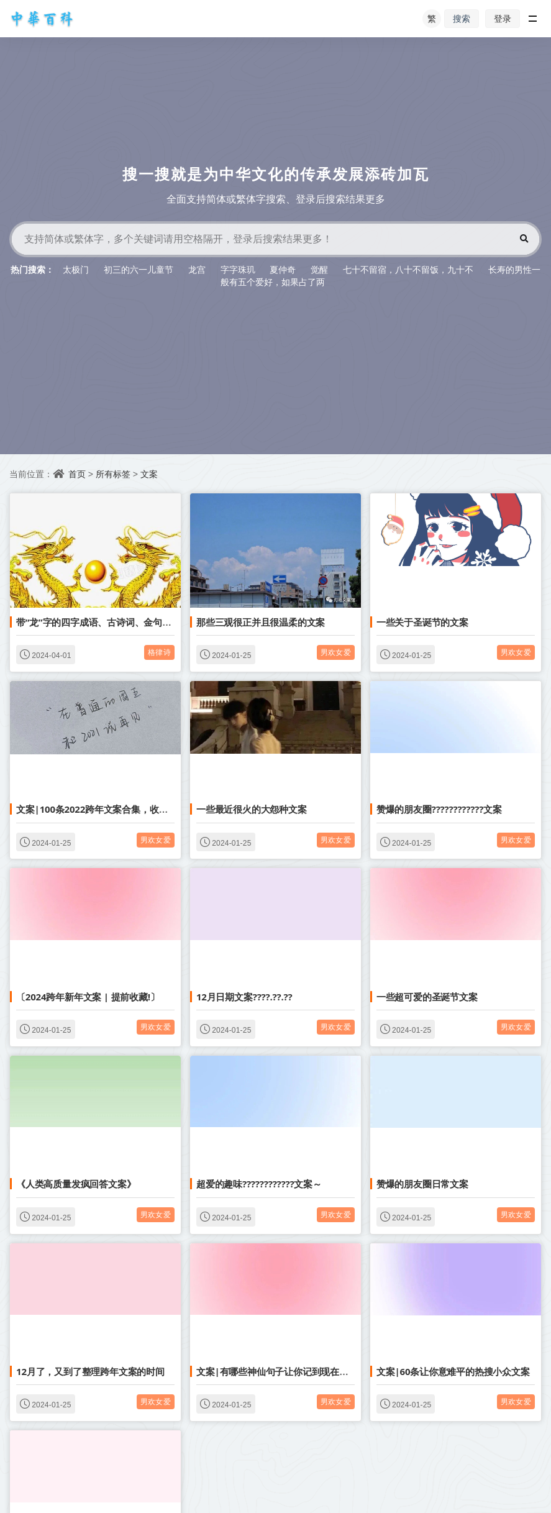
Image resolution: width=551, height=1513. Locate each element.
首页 (77, 474)
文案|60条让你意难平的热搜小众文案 (453, 1371)
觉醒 (319, 269)
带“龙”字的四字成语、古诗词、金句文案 (98, 622)
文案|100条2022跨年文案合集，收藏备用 (101, 809)
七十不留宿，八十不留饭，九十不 (408, 269)
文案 (149, 474)
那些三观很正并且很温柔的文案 (260, 622)
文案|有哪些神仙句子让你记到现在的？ (277, 1371)
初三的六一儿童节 (138, 269)
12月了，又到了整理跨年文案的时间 (90, 1371)
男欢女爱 (336, 652)
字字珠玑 (238, 269)
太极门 (76, 269)
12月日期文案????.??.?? (244, 996)
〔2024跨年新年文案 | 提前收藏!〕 (88, 996)
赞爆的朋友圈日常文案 (422, 1183)
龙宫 (197, 269)
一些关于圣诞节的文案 (422, 622)
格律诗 (159, 652)
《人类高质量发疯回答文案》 (75, 1183)
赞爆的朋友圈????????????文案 (439, 809)
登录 (502, 18)
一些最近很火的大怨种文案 (251, 809)
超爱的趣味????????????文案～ (259, 1183)
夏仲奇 (283, 269)
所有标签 (113, 474)
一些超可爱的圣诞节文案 (427, 996)
